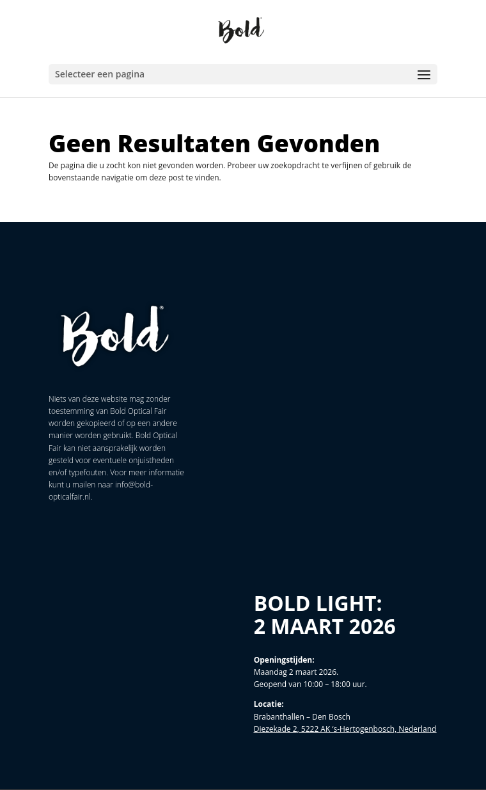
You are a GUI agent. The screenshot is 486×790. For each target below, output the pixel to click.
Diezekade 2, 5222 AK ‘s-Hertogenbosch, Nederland (345, 728)
